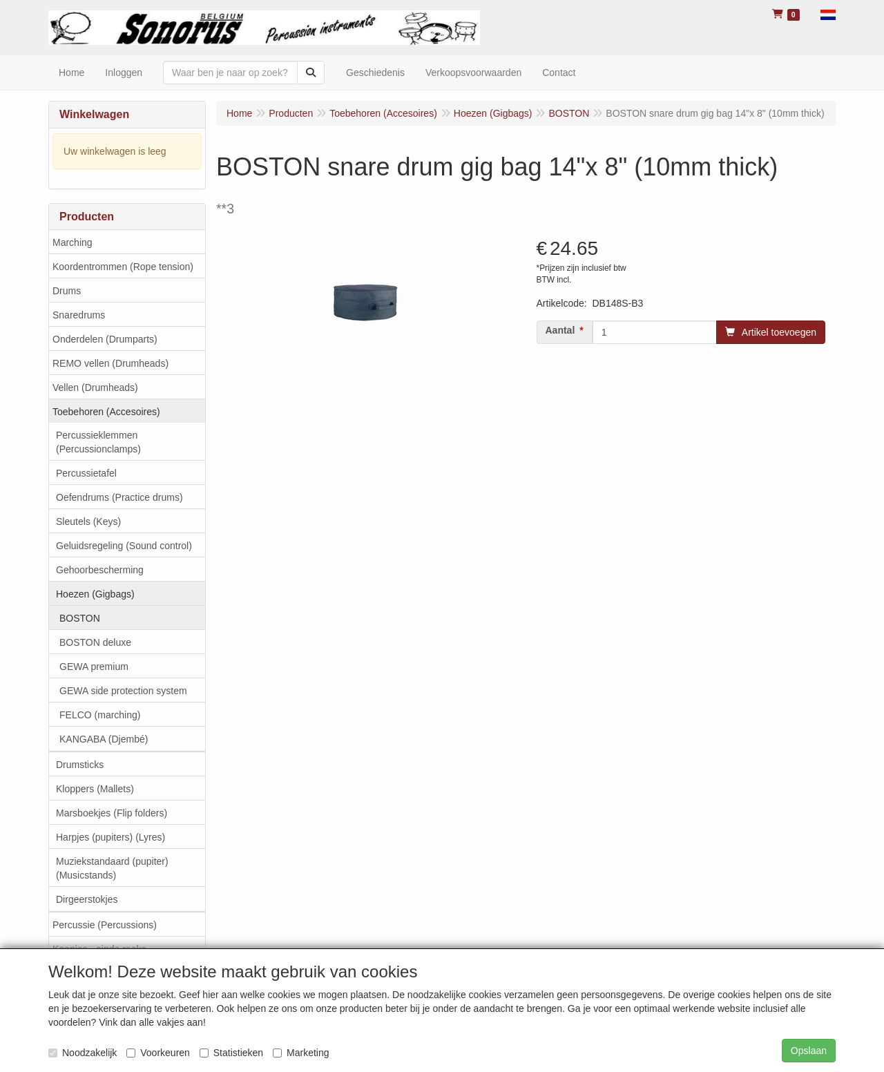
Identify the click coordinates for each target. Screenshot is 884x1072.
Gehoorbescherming (100, 569)
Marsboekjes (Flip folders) (111, 813)
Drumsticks (80, 764)
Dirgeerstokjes (86, 899)
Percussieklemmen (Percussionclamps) (98, 442)
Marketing (301, 1052)
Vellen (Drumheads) (95, 387)
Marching (72, 242)
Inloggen (123, 72)
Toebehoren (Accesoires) (106, 411)
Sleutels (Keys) (88, 521)
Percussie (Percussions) (104, 924)
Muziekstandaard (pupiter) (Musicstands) (112, 868)
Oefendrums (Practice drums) (119, 497)
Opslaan (809, 1050)
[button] (828, 14)
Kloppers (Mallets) (95, 788)
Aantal (560, 330)
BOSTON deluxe (95, 642)
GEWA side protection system (123, 690)
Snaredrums (78, 314)
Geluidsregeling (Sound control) (124, 545)
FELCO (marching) (99, 714)
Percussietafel (86, 473)
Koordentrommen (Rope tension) (122, 266)
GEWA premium (93, 666)
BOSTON (79, 618)
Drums (66, 290)
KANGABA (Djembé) (103, 739)
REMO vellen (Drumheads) (110, 363)
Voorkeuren (158, 1052)
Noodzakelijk (82, 1052)
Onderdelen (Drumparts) (104, 339)
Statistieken (231, 1052)
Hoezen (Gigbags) (95, 594)
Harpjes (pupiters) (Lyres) (110, 837)
